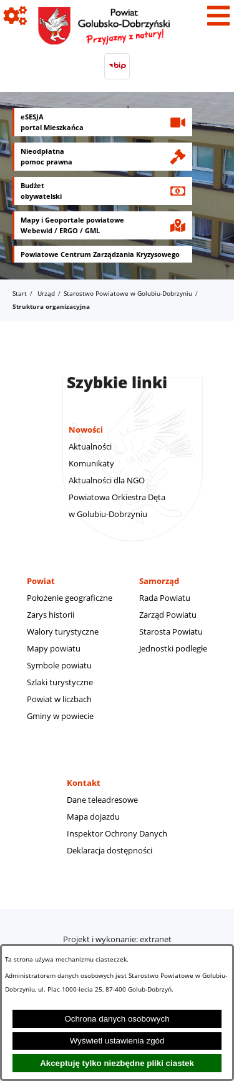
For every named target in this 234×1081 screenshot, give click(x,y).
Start (19, 293)
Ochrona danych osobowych (116, 1018)
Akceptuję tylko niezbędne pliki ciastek (117, 1063)
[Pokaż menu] (218, 15)
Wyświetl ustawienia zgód (117, 1040)
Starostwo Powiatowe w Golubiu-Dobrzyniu (128, 293)
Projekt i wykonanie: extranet (117, 939)
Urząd (46, 293)
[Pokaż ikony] (15, 15)
